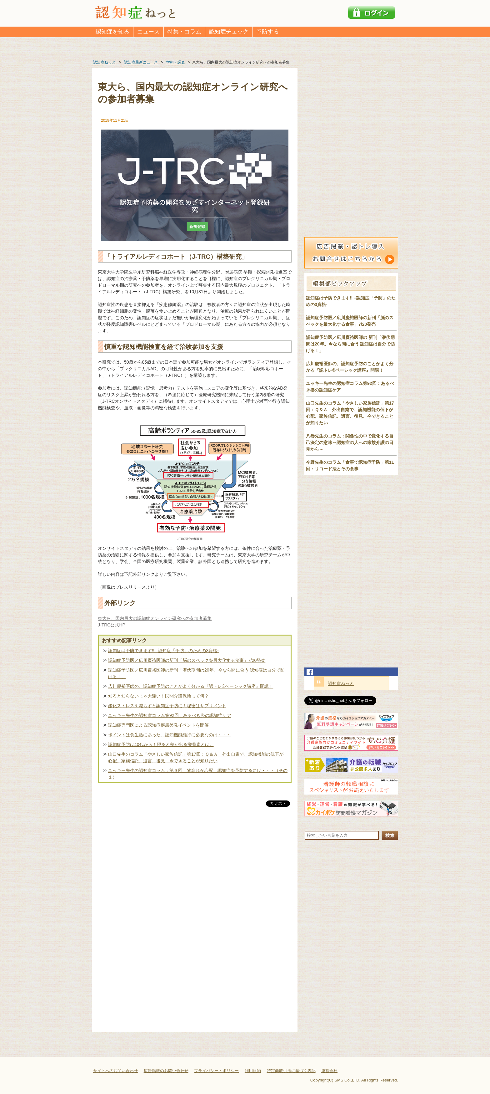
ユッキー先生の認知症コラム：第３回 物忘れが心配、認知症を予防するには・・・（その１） (198, 774)
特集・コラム (184, 31)
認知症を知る (112, 31)
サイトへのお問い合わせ (115, 1070)
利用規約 (253, 1070)
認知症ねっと (341, 683)
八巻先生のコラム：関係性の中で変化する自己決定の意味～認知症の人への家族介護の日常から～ (349, 442)
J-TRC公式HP (111, 624)
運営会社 (329, 1070)
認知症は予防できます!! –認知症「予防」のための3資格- (163, 650)
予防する (267, 31)
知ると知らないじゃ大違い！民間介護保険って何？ (158, 695)
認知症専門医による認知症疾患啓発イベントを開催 (158, 725)
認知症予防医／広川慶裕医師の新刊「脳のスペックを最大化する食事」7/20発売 (186, 660)
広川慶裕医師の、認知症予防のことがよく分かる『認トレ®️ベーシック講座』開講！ (190, 686)
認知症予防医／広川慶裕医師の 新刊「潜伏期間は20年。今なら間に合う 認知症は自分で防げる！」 (350, 344)
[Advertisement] (195, 873)
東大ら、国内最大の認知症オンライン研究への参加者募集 (155, 618)
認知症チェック (228, 31)
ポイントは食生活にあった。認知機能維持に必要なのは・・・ (169, 734)
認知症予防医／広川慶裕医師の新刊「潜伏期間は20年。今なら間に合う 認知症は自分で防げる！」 (196, 673)
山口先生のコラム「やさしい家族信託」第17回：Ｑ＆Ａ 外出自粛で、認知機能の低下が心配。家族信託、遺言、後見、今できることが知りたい (195, 757)
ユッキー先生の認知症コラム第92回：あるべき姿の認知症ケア (169, 715)
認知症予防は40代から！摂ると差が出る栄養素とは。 (161, 744)
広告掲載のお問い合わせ (166, 1070)
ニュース (148, 31)
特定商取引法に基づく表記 (291, 1070)
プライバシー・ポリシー (216, 1070)
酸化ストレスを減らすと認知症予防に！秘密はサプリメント (167, 705)
